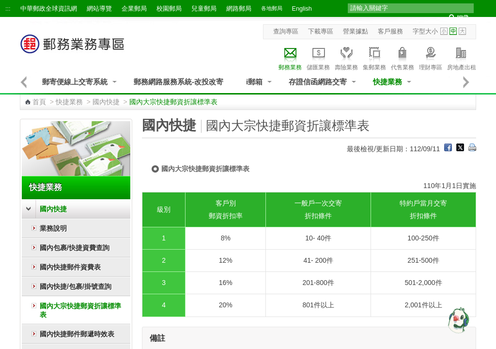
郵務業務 (290, 57)
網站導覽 (99, 8)
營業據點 (355, 31)
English (302, 8)
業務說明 (53, 228)
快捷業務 (387, 82)
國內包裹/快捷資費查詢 (74, 248)
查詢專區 (285, 31)
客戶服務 (390, 31)
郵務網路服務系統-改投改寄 (178, 82)
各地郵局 (271, 8)
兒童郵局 (204, 8)
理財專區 (430, 57)
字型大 (462, 31)
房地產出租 (461, 57)
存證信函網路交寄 (318, 82)
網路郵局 (238, 8)
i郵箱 (254, 82)
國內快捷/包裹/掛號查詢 (75, 286)
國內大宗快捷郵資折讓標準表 (80, 310)
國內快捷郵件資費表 (70, 267)
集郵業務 (374, 57)
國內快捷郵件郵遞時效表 (77, 334)
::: (8, 8)
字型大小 (425, 31)
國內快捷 (106, 102)
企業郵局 (134, 8)
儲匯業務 (318, 57)
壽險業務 (346, 57)
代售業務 (402, 57)
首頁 (39, 102)
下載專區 (320, 31)
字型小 (444, 31)
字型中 (453, 31)
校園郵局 (169, 8)
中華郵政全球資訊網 (48, 8)
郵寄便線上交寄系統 (75, 82)
